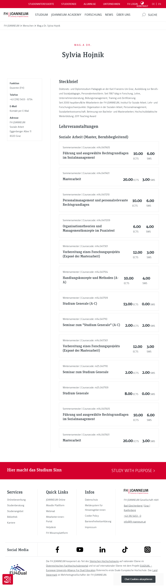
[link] (18, 499)
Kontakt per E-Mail (19, 111)
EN (159, 4)
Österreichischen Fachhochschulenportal (67, 565)
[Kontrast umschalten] (142, 4)
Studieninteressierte (41, 4)
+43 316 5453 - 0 (132, 516)
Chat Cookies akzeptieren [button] (138, 579)
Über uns (123, 15)
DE (153, 4)
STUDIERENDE (68, 4)
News (109, 15)
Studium (41, 15)
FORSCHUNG (93, 15)
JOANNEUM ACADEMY (66, 15)
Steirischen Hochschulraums (104, 561)
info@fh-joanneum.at (135, 521)
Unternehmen (111, 4)
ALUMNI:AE (90, 4)
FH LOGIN (132, 4)
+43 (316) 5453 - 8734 (21, 99)
